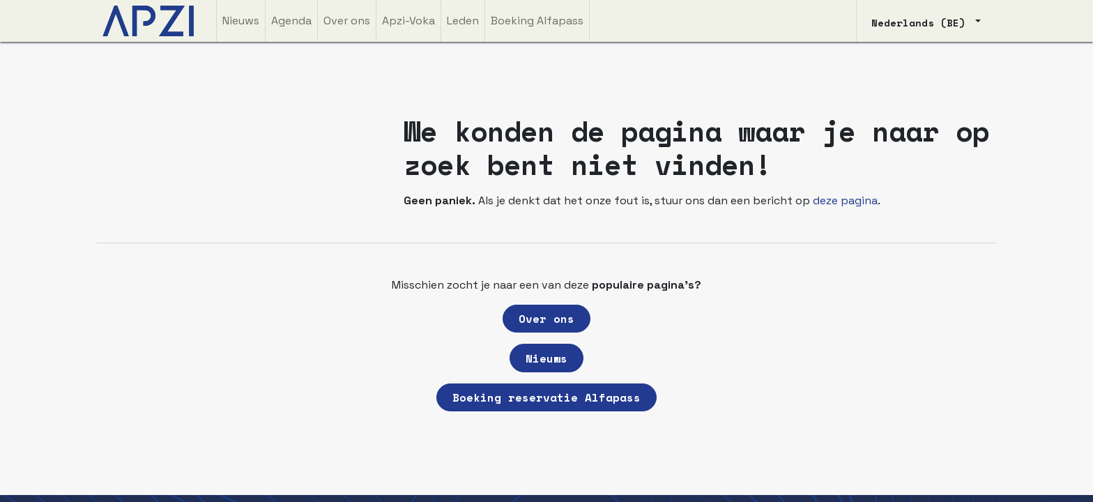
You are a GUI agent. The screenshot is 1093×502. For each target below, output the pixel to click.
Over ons (546, 318)
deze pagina (845, 200)
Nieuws (546, 358)
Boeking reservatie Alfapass (546, 397)
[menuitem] (241, 21)
